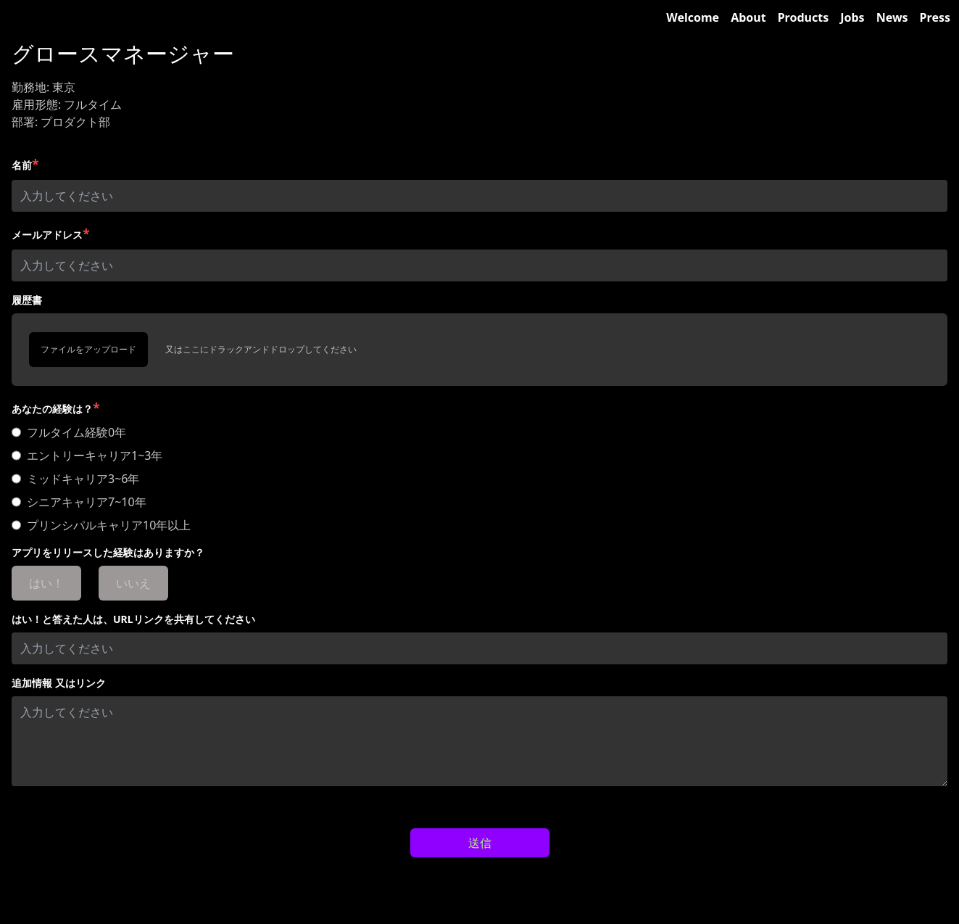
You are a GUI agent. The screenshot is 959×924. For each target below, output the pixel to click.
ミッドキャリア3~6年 (83, 479)
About (748, 17)
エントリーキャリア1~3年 (94, 455)
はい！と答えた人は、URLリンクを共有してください (133, 619)
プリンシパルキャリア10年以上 (109, 525)
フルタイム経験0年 (76, 432)
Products (803, 17)
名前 (25, 164)
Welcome (692, 17)
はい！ (46, 583)
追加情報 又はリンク (59, 683)
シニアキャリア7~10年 (86, 502)
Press (935, 17)
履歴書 (27, 300)
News (892, 17)
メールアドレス (51, 233)
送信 (479, 843)
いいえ (133, 583)
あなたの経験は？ (56, 407)
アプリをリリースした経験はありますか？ (108, 552)
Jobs (852, 17)
